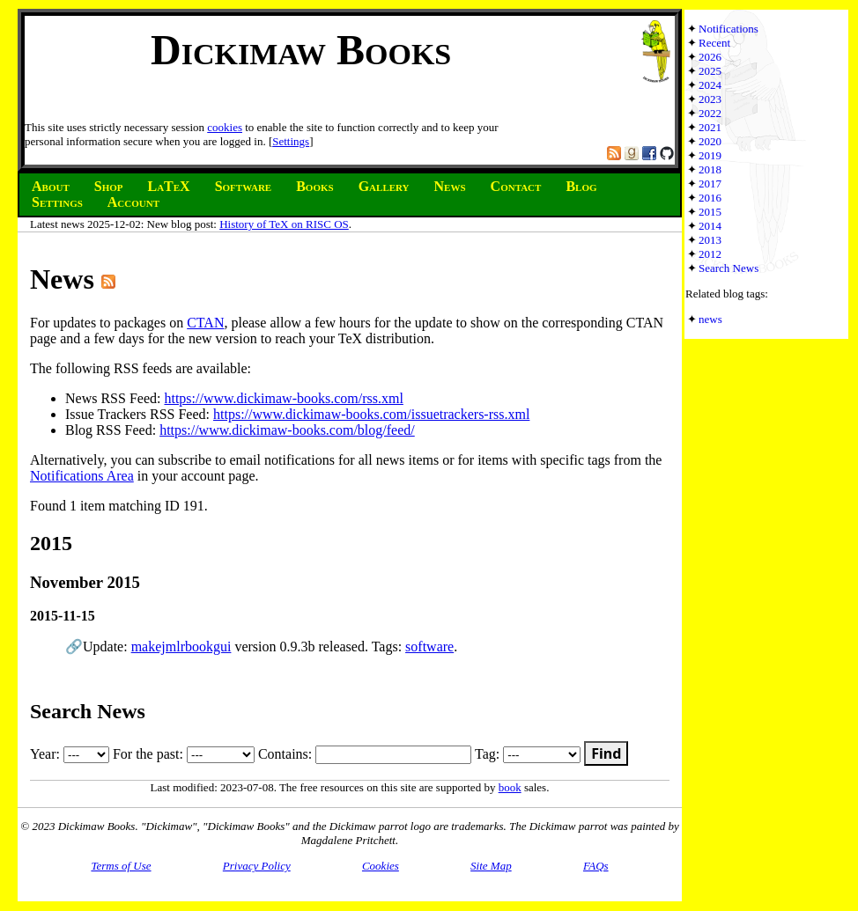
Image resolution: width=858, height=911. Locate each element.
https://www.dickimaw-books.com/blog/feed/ (287, 429)
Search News (728, 268)
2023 (710, 99)
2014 (710, 225)
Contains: (364, 753)
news (710, 319)
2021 (710, 127)
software (429, 646)
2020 (710, 141)
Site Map (491, 865)
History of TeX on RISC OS (284, 224)
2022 (710, 113)
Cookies (380, 865)
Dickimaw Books (301, 49)
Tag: (528, 753)
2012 (710, 254)
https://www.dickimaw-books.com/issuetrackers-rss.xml (371, 414)
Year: (69, 753)
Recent (714, 42)
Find (606, 753)
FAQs (596, 865)
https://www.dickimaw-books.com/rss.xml (283, 398)
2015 (710, 211)
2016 (710, 197)
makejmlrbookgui (181, 646)
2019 (710, 155)
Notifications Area (82, 475)
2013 (710, 239)
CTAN (205, 322)
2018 (710, 169)
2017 (710, 183)
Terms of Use (121, 865)
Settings (290, 141)
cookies (224, 127)
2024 (710, 85)
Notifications (728, 28)
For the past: (184, 753)
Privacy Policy (257, 865)
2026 (710, 56)
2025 (710, 70)
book (510, 787)
